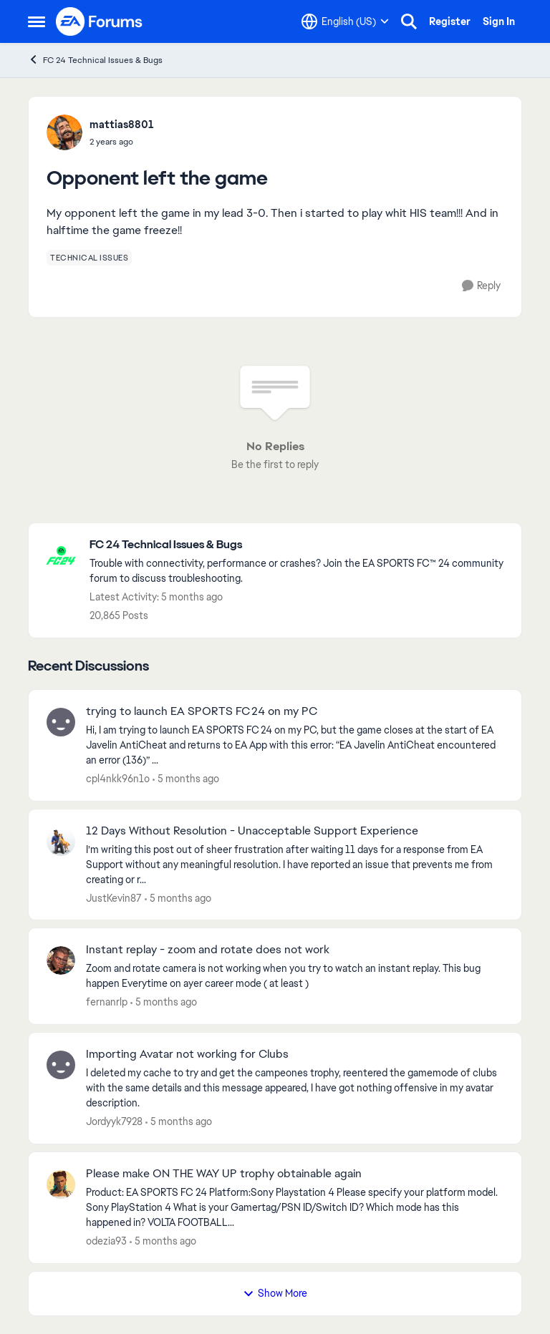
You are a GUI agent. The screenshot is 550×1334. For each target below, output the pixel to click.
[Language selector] (345, 21)
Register (450, 21)
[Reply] (481, 286)
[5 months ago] (186, 779)
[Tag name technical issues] (89, 258)
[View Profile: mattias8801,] (64, 132)
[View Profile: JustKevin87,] (61, 841)
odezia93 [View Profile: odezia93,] (106, 1241)
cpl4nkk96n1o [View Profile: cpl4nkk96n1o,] (118, 778)
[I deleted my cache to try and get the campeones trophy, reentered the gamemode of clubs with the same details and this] (294, 1088)
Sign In (499, 21)
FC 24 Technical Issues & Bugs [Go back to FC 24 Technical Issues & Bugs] (95, 60)
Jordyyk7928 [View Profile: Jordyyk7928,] (114, 1121)
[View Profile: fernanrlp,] (61, 960)
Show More (275, 1293)
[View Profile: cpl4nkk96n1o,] (61, 722)
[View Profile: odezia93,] (61, 1184)
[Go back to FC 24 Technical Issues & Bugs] (298, 544)
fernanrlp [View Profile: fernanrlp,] (106, 1001)
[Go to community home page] (99, 21)
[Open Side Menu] (36, 21)
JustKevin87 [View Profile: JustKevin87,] (114, 897)
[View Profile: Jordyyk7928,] (61, 1065)
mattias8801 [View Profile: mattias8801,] (122, 124)
